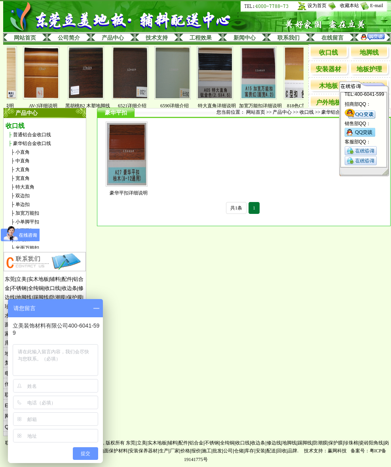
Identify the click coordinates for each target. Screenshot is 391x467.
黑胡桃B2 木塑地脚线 (91, 106)
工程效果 (201, 38)
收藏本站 (349, 5)
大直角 (22, 169)
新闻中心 (244, 38)
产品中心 (113, 38)
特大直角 (24, 187)
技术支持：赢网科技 (325, 451)
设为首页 (316, 5)
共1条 (236, 208)
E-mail (376, 5)
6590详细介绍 (178, 106)
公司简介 (69, 38)
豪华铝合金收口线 (32, 143)
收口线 (328, 52)
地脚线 (369, 52)
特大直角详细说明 (221, 106)
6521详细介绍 (136, 106)
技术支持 (157, 38)
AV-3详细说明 (47, 106)
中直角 (22, 161)
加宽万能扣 (27, 213)
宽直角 (22, 178)
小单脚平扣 (27, 222)
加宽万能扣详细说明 (264, 106)
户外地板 (328, 102)
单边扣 (22, 204)
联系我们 (288, 38)
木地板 (328, 85)
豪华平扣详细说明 (129, 193)
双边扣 (22, 195)
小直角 (22, 152)
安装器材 (328, 69)
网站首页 (25, 38)
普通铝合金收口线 (32, 134)
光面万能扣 (27, 248)
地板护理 (369, 69)
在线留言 (332, 38)
